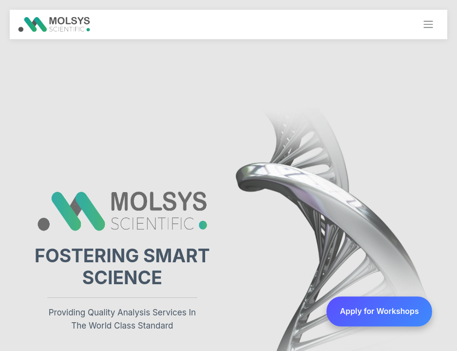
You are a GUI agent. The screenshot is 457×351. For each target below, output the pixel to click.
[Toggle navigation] (428, 24)
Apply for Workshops (379, 311)
